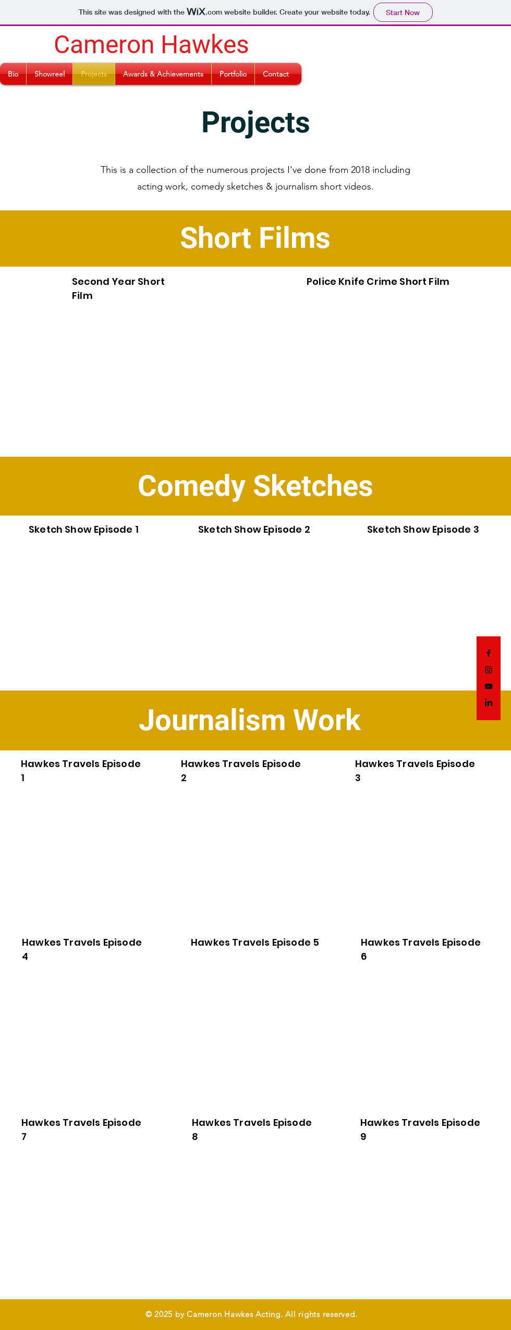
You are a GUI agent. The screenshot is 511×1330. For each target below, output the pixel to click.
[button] (13, 74)
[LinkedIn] (488, 703)
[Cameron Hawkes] (150, 45)
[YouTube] (488, 686)
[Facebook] (488, 653)
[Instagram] (488, 669)
